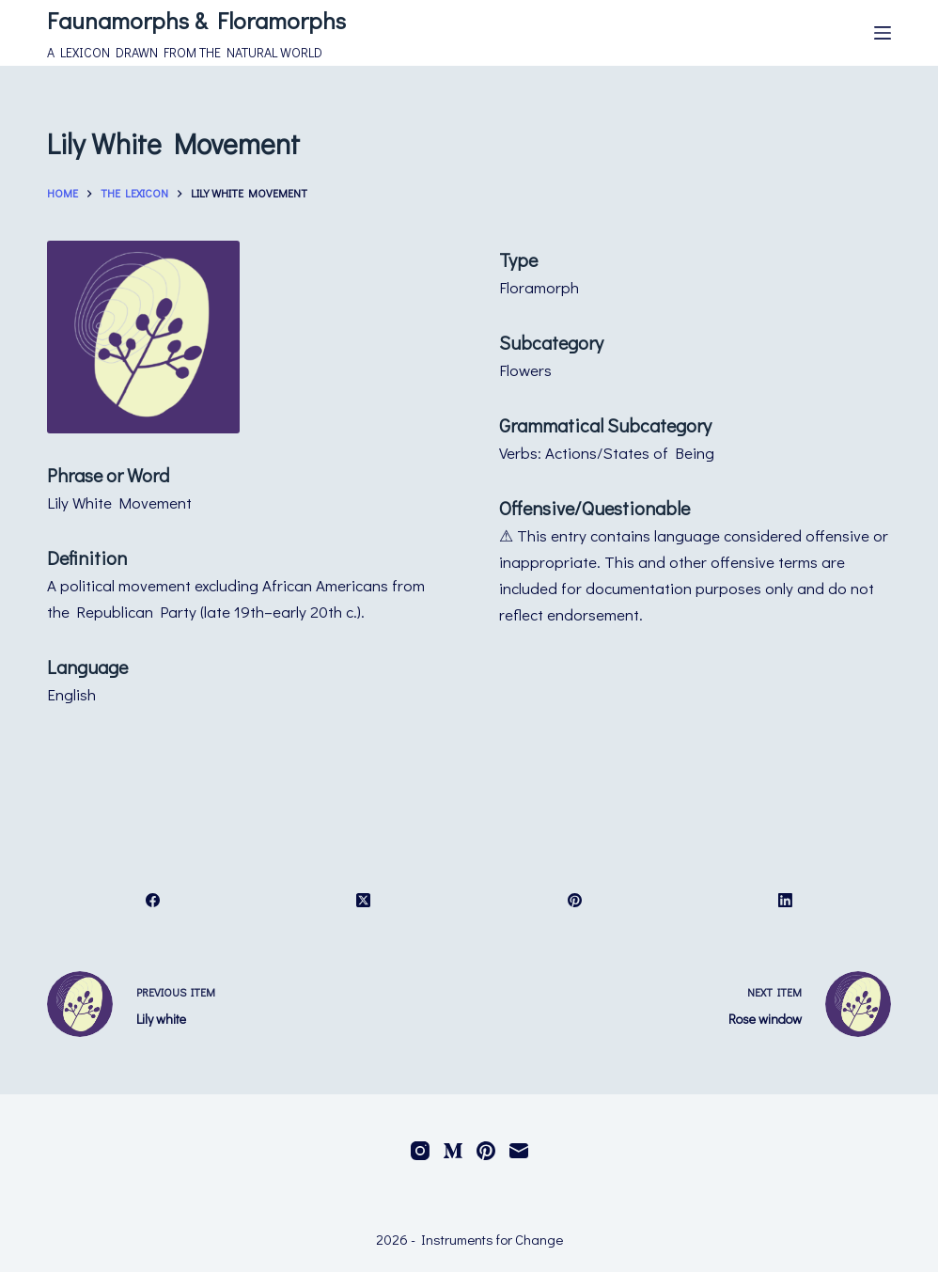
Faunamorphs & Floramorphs (196, 20)
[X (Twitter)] (363, 900)
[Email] (518, 1150)
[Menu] (882, 32)
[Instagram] (420, 1150)
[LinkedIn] (785, 900)
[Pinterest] (575, 900)
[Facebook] (153, 900)
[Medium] (453, 1150)
